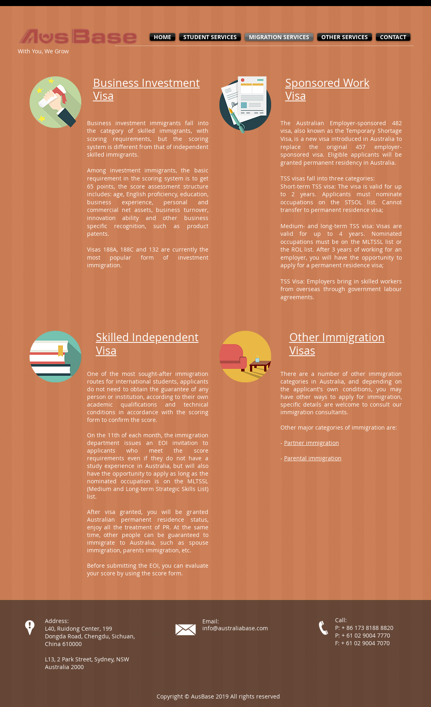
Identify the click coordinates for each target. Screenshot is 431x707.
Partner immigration (311, 443)
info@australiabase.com (235, 628)
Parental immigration (313, 458)
